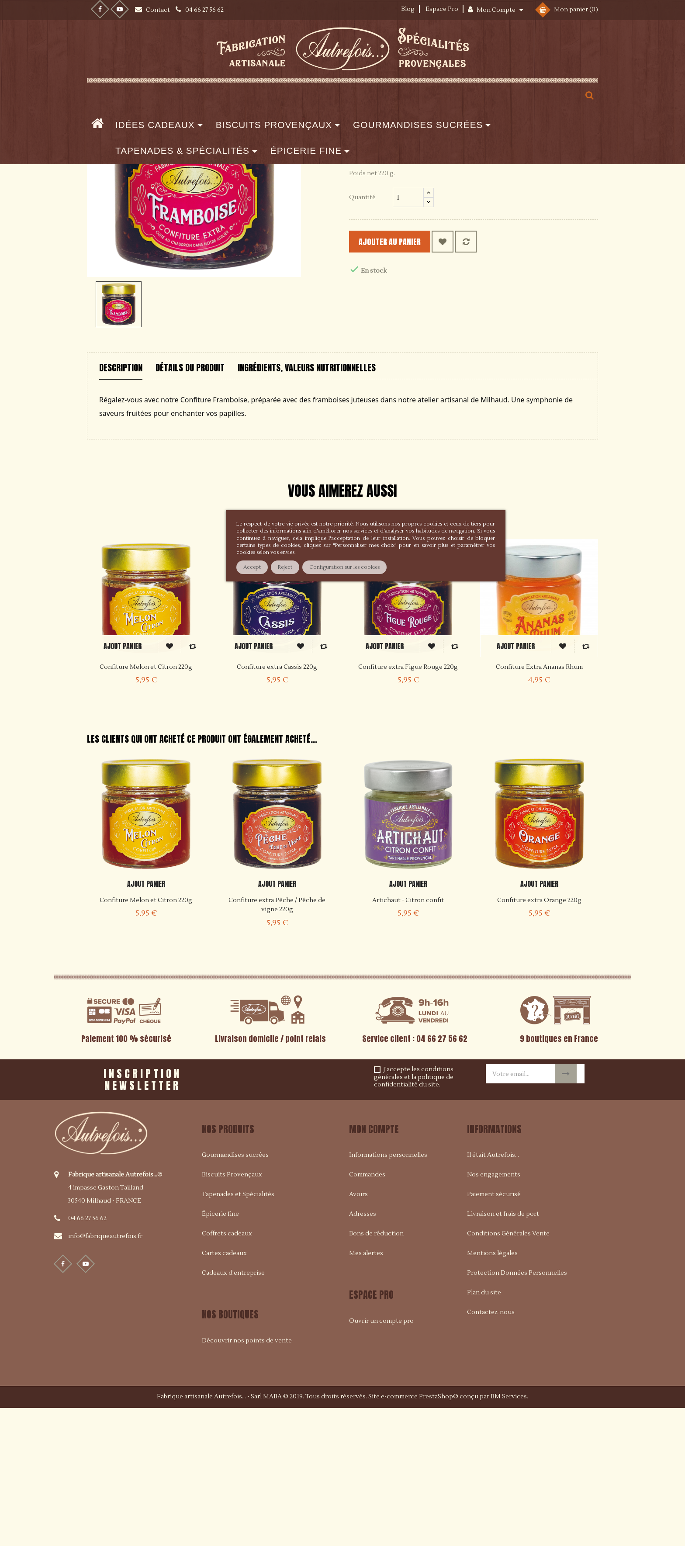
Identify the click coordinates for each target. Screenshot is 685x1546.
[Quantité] (408, 335)
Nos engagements (493, 1313)
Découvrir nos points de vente (247, 1478)
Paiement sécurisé (494, 1332)
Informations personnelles (388, 1293)
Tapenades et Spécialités (238, 1332)
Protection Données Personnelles (517, 1411)
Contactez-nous (491, 1450)
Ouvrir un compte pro (381, 1459)
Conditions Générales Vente (508, 1372)
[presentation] (308, 1214)
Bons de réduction (376, 1372)
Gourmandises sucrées (235, 1293)
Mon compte (374, 1267)
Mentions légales (492, 1391)
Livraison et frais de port (503, 1352)
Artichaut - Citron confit (408, 1038)
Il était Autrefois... (493, 1293)
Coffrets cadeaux (227, 1372)
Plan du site (484, 1431)
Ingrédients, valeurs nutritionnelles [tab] (307, 505)
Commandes (367, 1313)
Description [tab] (120, 505)
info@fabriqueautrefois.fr (105, 1374)
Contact (158, 10)
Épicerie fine (220, 1352)
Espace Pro (442, 9)
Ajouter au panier (404, 380)
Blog (408, 9)
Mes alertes (366, 1391)
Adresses (362, 1352)
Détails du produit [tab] (190, 505)
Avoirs (358, 1332)
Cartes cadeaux (224, 1391)
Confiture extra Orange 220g (539, 1038)
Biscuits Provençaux (232, 1313)
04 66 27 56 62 (87, 1356)
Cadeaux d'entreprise (233, 1411)
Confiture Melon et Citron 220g (146, 1038)
